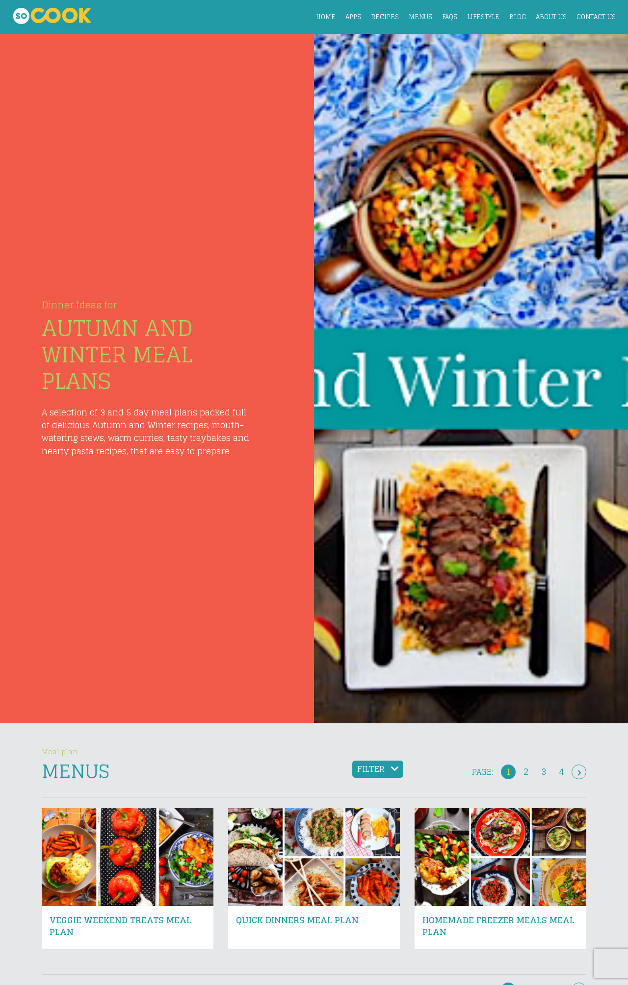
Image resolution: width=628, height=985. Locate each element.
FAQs (449, 17)
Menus (420, 17)
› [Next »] (579, 772)
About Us (551, 17)
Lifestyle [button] (483, 17)
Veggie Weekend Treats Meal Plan (120, 925)
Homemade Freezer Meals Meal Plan (498, 925)
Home (326, 17)
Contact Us (596, 17)
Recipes (385, 17)
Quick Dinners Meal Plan (297, 920)
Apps (353, 17)
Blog (517, 17)
